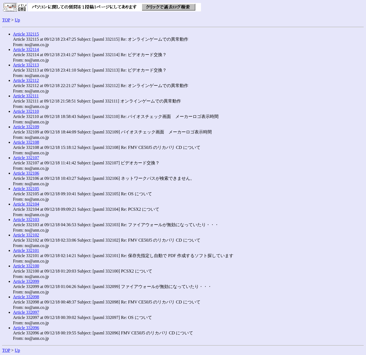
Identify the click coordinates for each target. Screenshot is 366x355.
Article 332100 (26, 266)
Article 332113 (26, 65)
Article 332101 (26, 250)
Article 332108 (26, 142)
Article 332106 (26, 173)
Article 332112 (26, 80)
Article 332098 (26, 297)
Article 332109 (26, 126)
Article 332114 (26, 49)
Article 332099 (26, 281)
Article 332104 (26, 204)
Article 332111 (26, 96)
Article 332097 (26, 312)
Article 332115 (26, 34)
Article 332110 (26, 111)
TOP (6, 20)
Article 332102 (26, 235)
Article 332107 (26, 157)
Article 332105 (26, 188)
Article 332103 (26, 219)
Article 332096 (26, 327)
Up (17, 20)
